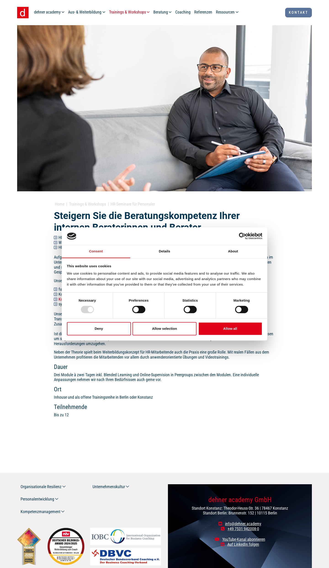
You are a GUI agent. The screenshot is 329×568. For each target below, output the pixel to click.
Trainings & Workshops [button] (127, 12)
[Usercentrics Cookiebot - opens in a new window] (242, 236)
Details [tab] (164, 251)
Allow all (230, 328)
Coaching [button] (183, 12)
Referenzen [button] (203, 12)
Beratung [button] (160, 12)
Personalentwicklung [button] (37, 499)
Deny (99, 328)
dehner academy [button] (47, 12)
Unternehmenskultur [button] (109, 486)
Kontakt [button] (298, 12)
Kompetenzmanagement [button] (40, 511)
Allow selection (164, 328)
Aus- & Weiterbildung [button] (84, 12)
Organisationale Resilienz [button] (41, 486)
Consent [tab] (96, 251)
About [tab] (233, 251)
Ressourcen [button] (225, 12)
